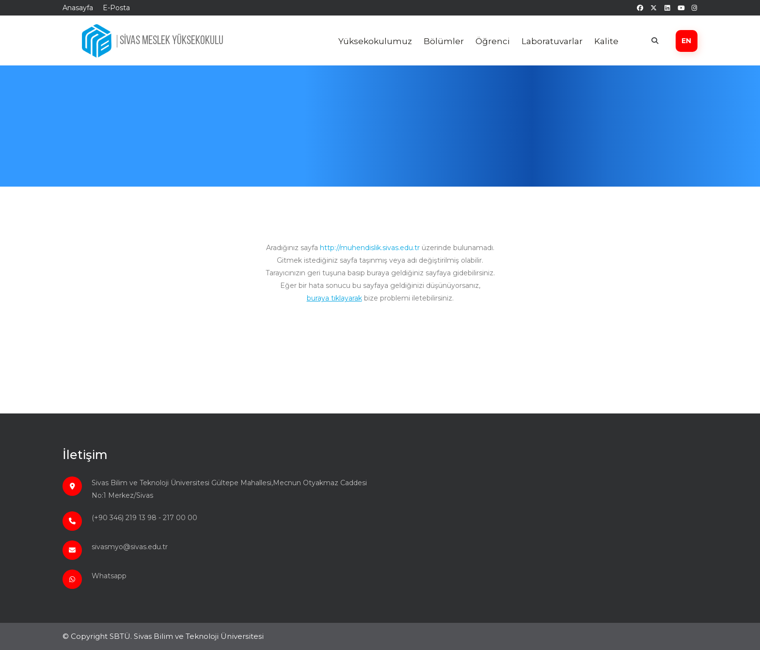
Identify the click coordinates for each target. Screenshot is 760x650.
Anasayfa (78, 7)
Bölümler (444, 41)
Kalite (606, 41)
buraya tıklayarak (334, 298)
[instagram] (694, 8)
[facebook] (640, 8)
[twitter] (653, 8)
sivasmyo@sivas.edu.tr (130, 546)
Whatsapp (109, 575)
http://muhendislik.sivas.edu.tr (370, 247)
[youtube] (681, 8)
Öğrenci (492, 41)
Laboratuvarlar (552, 41)
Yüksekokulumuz (375, 41)
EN (686, 40)
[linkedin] (667, 8)
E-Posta (116, 7)
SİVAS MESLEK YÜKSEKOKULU (171, 41)
